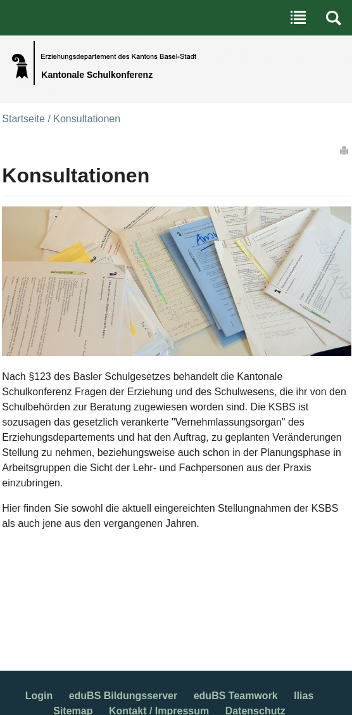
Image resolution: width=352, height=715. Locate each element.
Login (39, 695)
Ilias (303, 695)
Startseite (23, 118)
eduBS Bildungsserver (123, 695)
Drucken (345, 150)
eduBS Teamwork (236, 695)
